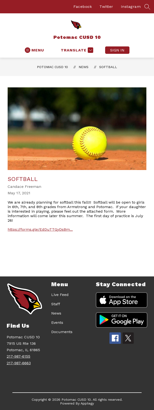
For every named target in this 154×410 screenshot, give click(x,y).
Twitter (106, 6)
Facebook (82, 6)
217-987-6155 (18, 356)
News (83, 67)
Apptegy (87, 403)
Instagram (131, 6)
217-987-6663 (19, 363)
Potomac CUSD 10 (52, 67)
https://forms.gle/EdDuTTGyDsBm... (40, 229)
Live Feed (60, 294)
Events (57, 322)
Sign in (117, 50)
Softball (108, 67)
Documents (61, 332)
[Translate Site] (76, 50)
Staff (55, 304)
